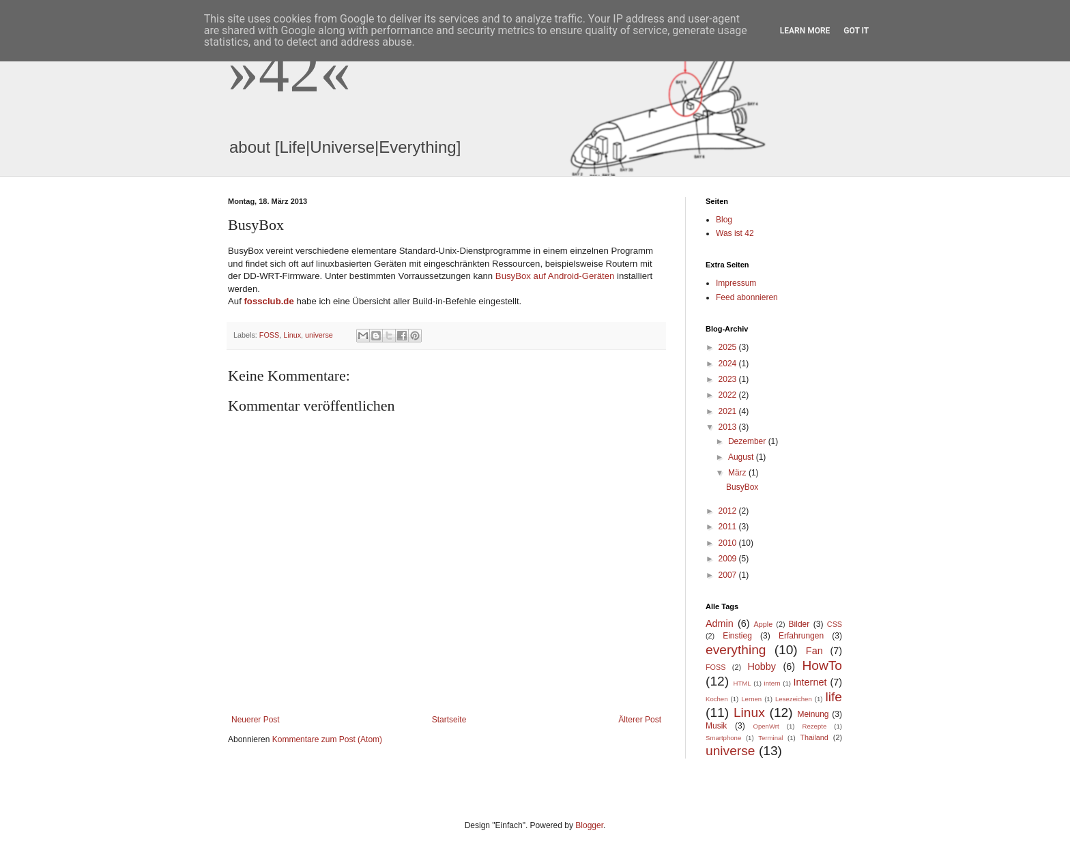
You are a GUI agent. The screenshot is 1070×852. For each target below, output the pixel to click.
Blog (724, 219)
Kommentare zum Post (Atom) (327, 739)
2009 (729, 558)
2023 (729, 379)
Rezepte (815, 726)
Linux (292, 335)
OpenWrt (766, 726)
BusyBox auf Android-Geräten (554, 276)
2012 (729, 511)
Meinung (812, 714)
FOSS (269, 335)
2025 (729, 347)
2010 (729, 543)
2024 (729, 363)
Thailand (814, 737)
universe (319, 335)
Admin (720, 623)
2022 (729, 395)
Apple (763, 624)
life (834, 697)
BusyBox (742, 487)
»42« (289, 70)
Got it (856, 30)
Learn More (805, 30)
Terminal (770, 737)
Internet (810, 682)
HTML (742, 683)
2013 (729, 427)
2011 (729, 526)
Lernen (751, 699)
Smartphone (723, 737)
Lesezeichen (793, 699)
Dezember (748, 441)
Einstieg (737, 636)
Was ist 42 (735, 233)
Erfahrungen (801, 636)
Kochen (717, 699)
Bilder (799, 624)
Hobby (761, 666)
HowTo (822, 665)
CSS (834, 624)
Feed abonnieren (747, 297)
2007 (729, 575)
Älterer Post (639, 719)
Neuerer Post (255, 719)
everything (736, 650)
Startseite (449, 719)
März (738, 473)
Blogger (589, 825)
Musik (716, 726)
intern (772, 683)
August (742, 457)
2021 (729, 411)
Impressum (736, 283)
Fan (814, 650)
